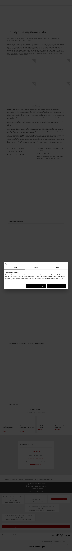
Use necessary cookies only (36, 286)
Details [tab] (36, 267)
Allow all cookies (56, 286)
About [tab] (57, 267)
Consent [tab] (15, 267)
